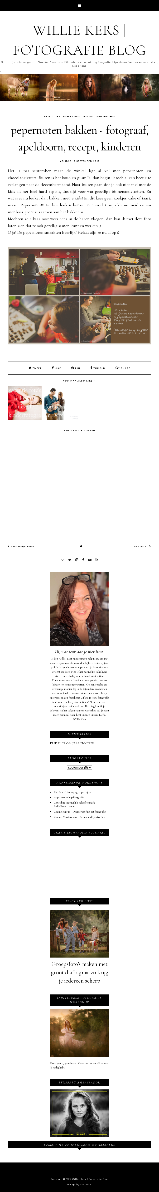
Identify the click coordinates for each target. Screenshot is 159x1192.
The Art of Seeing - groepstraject (72, 792)
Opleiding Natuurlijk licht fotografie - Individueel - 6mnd (75, 804)
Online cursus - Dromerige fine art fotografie (80, 812)
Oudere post (139, 546)
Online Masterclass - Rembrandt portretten (79, 817)
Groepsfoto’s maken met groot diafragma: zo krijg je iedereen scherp (79, 972)
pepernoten (72, 116)
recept (88, 116)
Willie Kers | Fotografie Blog (90, 1179)
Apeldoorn (52, 116)
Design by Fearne (78, 1184)
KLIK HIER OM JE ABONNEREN (72, 743)
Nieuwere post (21, 546)
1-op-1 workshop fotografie (69, 797)
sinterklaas (105, 116)
